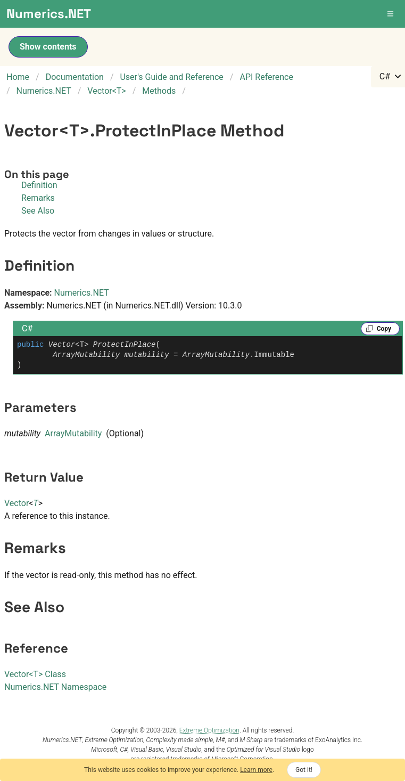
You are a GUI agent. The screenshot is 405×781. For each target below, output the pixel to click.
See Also (37, 211)
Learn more (256, 770)
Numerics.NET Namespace (55, 687)
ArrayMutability (73, 433)
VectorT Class (35, 674)
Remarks (38, 198)
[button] (391, 14)
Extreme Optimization (209, 730)
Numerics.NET (81, 293)
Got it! (303, 770)
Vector (16, 503)
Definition (39, 185)
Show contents (48, 47)
